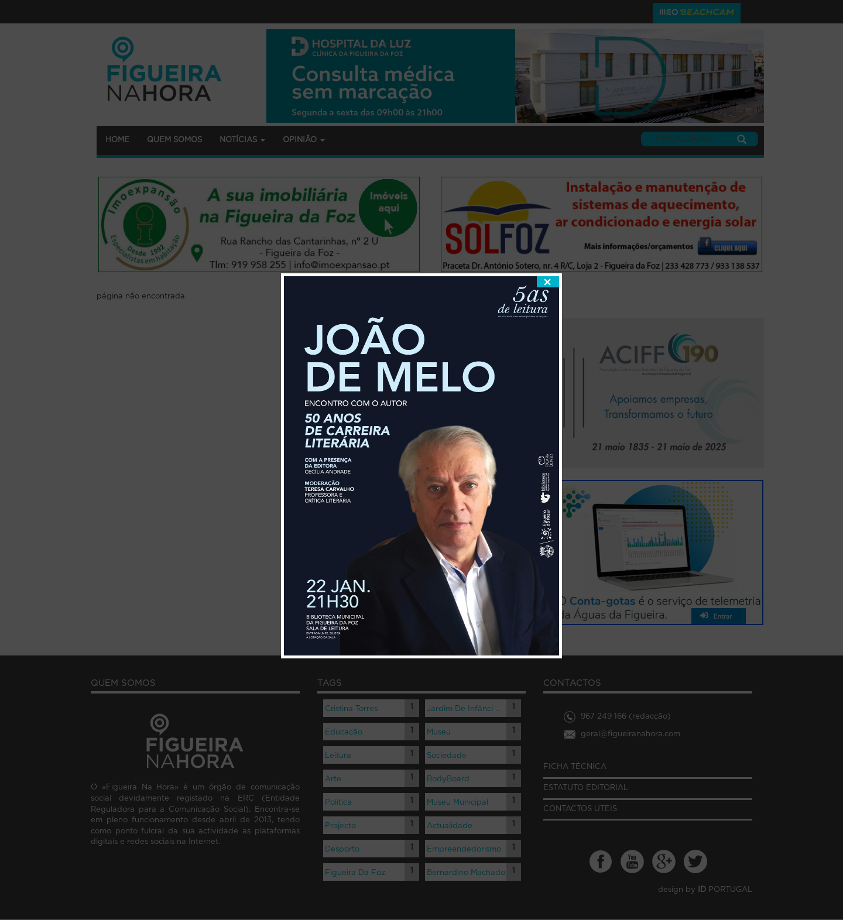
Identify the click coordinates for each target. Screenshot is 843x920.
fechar (548, 267)
